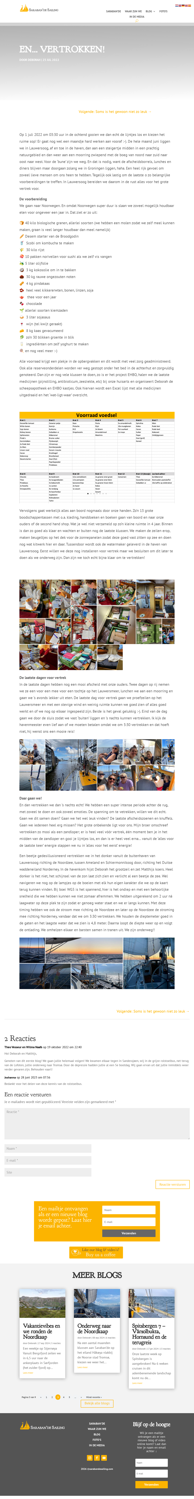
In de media (137, 16)
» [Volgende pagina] (81, 1400)
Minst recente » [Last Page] (94, 1400)
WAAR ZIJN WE (97, 1432)
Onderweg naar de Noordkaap (94, 1332)
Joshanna (10, 1080)
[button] (45, 602)
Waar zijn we (133, 11)
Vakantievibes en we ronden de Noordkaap (41, 1335)
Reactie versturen (172, 1187)
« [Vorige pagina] (40, 1400)
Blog (149, 11)
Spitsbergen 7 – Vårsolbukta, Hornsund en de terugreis (149, 1337)
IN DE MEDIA (97, 1448)
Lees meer (28, 1376)
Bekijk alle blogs (97, 1406)
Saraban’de (113, 11)
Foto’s (163, 11)
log (97, 1437)
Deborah (34, 63)
